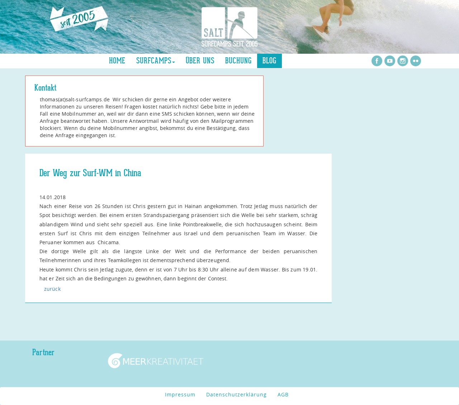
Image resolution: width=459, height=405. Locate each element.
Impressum (180, 394)
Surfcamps (155, 61)
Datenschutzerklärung (236, 394)
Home (117, 61)
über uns (200, 61)
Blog (269, 61)
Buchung (238, 61)
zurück (52, 288)
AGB (283, 394)
